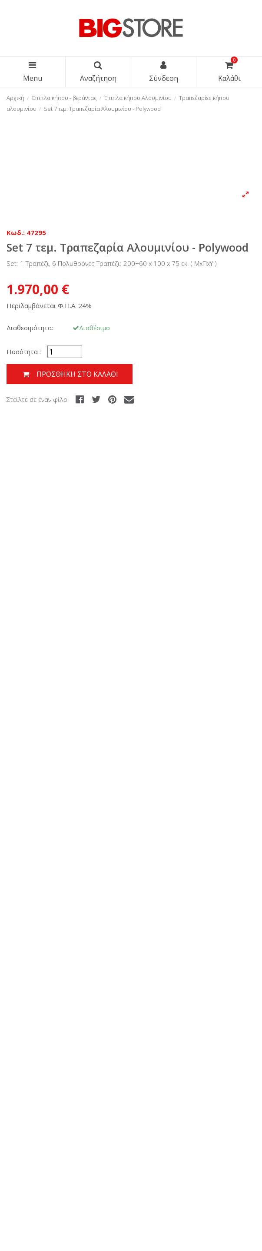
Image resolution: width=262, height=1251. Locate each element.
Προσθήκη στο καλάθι (69, 374)
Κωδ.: (16, 232)
